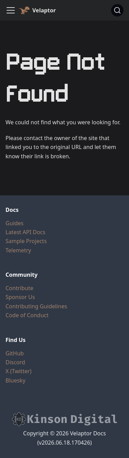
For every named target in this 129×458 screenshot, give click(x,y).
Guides (14, 223)
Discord (15, 362)
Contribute (19, 288)
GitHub (15, 353)
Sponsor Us (20, 297)
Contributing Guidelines (36, 306)
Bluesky (15, 380)
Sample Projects (26, 241)
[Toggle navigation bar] (11, 10)
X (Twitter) (19, 371)
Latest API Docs (25, 232)
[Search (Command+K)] (117, 10)
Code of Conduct (27, 315)
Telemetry (18, 250)
